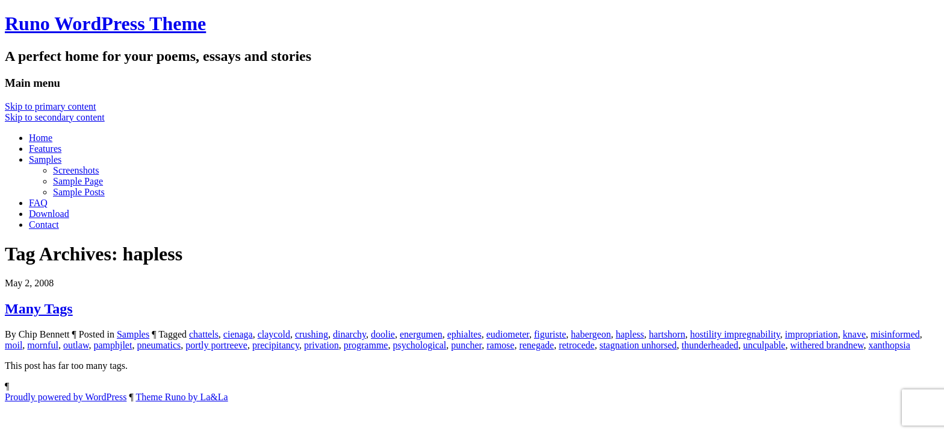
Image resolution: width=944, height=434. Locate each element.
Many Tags (39, 308)
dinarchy (349, 334)
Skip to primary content (50, 106)
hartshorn (667, 334)
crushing (311, 334)
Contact (44, 224)
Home (40, 138)
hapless (630, 334)
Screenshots (76, 170)
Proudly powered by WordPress (65, 397)
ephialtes (464, 334)
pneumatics (159, 345)
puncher (466, 345)
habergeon (590, 334)
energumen (421, 334)
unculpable (764, 345)
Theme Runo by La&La (181, 397)
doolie (383, 334)
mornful (42, 345)
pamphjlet (112, 345)
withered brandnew (826, 345)
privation (321, 345)
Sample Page (78, 181)
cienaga (238, 334)
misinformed (895, 334)
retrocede (577, 345)
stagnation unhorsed (638, 345)
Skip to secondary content (55, 117)
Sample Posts (79, 192)
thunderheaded (710, 345)
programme (366, 345)
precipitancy (275, 345)
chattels (204, 334)
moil (13, 345)
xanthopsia (889, 345)
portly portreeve (216, 345)
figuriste (550, 334)
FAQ (38, 203)
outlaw (76, 345)
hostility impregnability (735, 334)
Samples (45, 159)
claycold (274, 334)
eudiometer (507, 334)
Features (45, 148)
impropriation (811, 334)
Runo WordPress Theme (105, 23)
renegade (536, 345)
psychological (419, 345)
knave (854, 334)
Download (49, 214)
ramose (500, 345)
